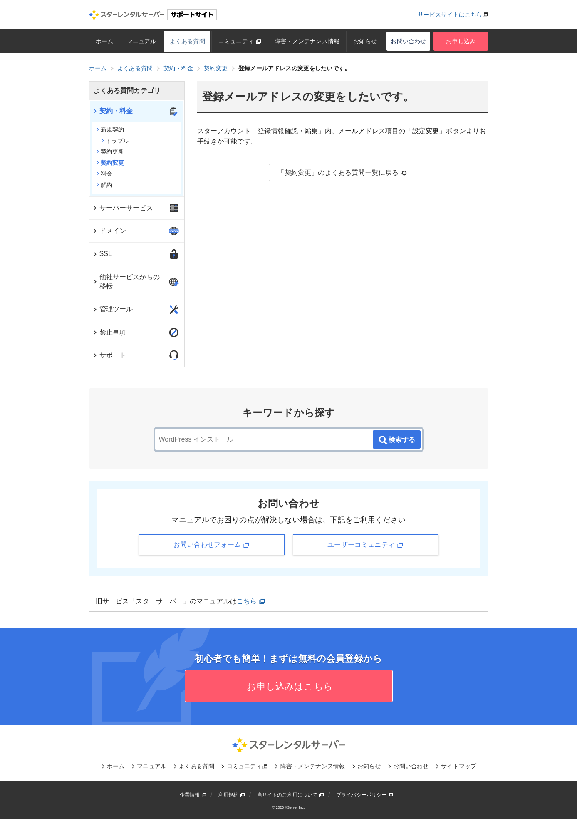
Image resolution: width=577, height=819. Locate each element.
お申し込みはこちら (288, 686)
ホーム (104, 41)
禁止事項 (109, 332)
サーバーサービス (122, 207)
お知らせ (365, 41)
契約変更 (110, 162)
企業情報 (193, 795)
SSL (102, 253)
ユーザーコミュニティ (365, 544)
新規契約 (110, 129)
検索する (396, 440)
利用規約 (231, 795)
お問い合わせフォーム (211, 544)
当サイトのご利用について (290, 795)
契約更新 (110, 151)
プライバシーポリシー (364, 795)
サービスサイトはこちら (450, 14)
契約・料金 (112, 110)
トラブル (115, 140)
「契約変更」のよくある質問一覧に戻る (342, 172)
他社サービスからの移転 (126, 281)
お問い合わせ (408, 41)
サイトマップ (458, 766)
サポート (109, 355)
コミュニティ (239, 41)
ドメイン (109, 230)
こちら (251, 601)
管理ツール (112, 309)
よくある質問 (187, 41)
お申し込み (460, 41)
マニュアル (141, 41)
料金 (104, 173)
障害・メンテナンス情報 (307, 41)
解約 (104, 184)
